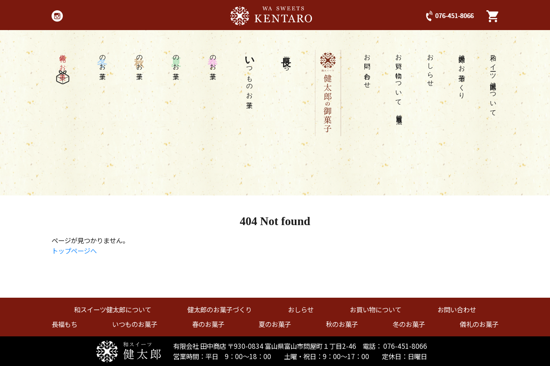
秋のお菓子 (342, 324)
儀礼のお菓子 (63, 67)
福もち (286, 59)
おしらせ (430, 67)
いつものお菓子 (134, 324)
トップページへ (74, 250)
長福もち (64, 324)
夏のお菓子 (275, 324)
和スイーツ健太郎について (493, 82)
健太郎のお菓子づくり (462, 73)
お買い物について (399, 82)
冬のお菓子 (409, 324)
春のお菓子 (208, 324)
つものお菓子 (249, 74)
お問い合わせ (367, 68)
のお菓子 (213, 60)
